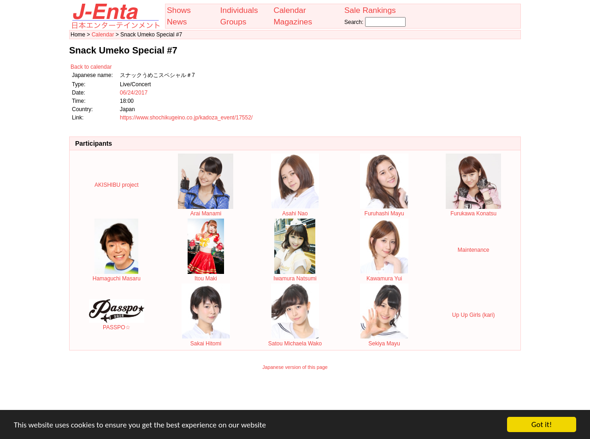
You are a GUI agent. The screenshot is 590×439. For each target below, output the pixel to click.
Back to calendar (91, 67)
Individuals (239, 10)
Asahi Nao (295, 210)
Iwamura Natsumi (294, 275)
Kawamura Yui (384, 275)
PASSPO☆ (116, 324)
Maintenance (474, 250)
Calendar (289, 10)
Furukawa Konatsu (473, 210)
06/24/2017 (134, 92)
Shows (179, 10)
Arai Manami (205, 210)
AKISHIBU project (116, 185)
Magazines (292, 21)
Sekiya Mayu (384, 340)
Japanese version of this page (295, 367)
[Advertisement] (295, 396)
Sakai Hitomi (206, 340)
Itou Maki (206, 275)
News (177, 21)
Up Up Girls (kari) (473, 315)
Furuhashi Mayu (384, 210)
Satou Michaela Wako (295, 340)
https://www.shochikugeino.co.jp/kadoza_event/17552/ (186, 117)
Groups (233, 21)
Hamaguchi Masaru (117, 275)
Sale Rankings (370, 10)
